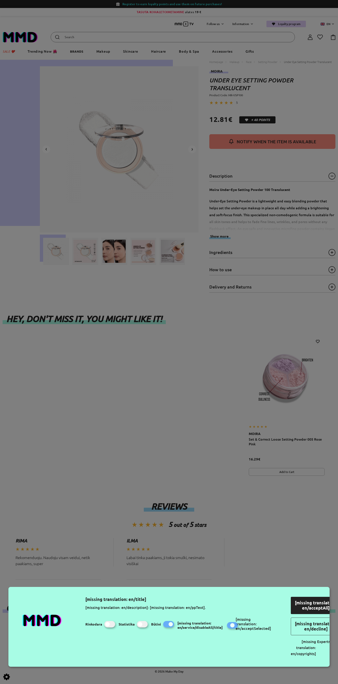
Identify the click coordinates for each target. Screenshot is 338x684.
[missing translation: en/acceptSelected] (253, 623)
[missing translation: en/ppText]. (178, 607)
